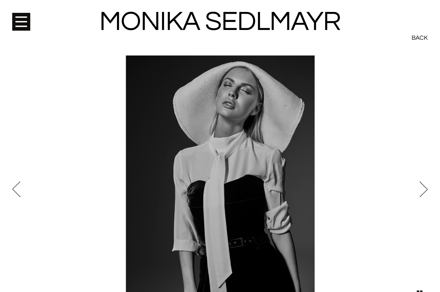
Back (420, 15)
